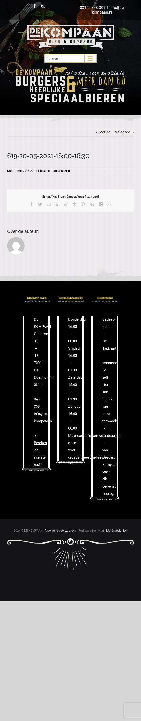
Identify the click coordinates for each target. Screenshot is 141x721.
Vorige (105, 132)
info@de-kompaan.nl (108, 10)
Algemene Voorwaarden (60, 530)
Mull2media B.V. (116, 530)
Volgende (122, 132)
